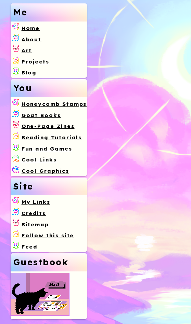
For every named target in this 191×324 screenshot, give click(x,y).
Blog (29, 72)
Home (31, 28)
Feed (30, 246)
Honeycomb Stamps (54, 104)
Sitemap (35, 224)
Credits (34, 213)
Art (27, 50)
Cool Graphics (45, 171)
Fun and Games (47, 148)
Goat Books (41, 115)
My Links (36, 202)
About (32, 39)
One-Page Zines (48, 126)
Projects (35, 61)
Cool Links (39, 159)
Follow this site (48, 235)
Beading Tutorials (52, 137)
